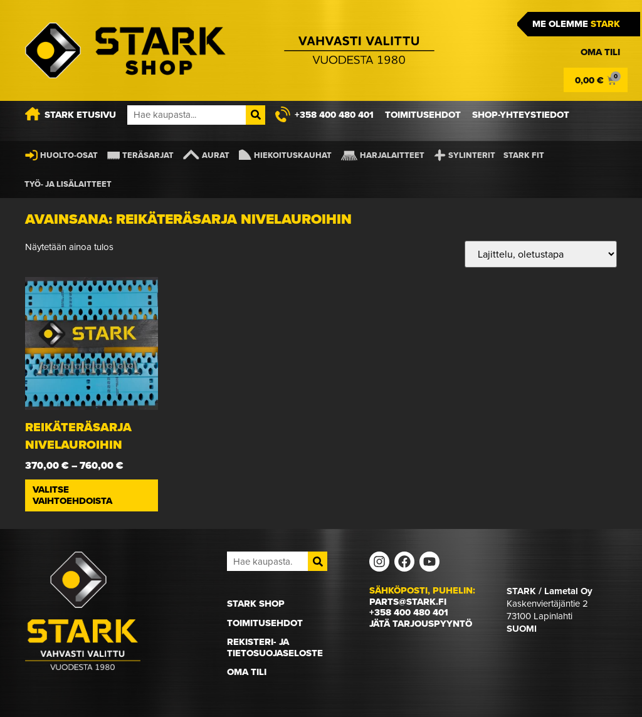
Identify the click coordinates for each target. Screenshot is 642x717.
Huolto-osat (69, 155)
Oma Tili (246, 672)
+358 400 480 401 (408, 612)
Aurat (215, 155)
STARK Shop (256, 603)
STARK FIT (523, 155)
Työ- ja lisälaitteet (68, 184)
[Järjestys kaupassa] (541, 254)
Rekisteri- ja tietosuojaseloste (275, 647)
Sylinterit (471, 155)
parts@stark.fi (407, 602)
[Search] (255, 115)
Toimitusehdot (265, 623)
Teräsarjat (148, 155)
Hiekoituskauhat (293, 155)
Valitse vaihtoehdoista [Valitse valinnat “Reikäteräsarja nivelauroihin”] (72, 495)
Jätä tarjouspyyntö (420, 624)
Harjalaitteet (392, 155)
